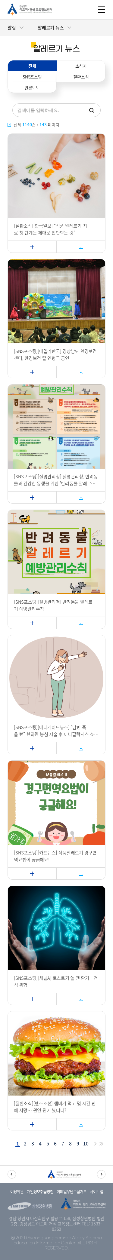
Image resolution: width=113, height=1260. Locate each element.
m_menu (102, 10)
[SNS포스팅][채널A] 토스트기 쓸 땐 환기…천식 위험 (56, 981)
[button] (12, 1174)
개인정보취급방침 (40, 1191)
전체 (32, 66)
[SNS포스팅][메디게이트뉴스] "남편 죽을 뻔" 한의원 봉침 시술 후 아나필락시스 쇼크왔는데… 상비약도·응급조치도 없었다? (56, 730)
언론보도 (32, 87)
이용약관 (17, 1191)
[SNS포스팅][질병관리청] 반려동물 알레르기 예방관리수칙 (53, 605)
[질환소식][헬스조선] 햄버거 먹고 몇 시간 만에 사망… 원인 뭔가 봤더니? (55, 1107)
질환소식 (81, 77)
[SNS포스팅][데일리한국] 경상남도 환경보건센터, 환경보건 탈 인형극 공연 (55, 354)
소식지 (81, 66)
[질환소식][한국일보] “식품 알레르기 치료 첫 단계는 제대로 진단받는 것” (50, 229)
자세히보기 (16, 243)
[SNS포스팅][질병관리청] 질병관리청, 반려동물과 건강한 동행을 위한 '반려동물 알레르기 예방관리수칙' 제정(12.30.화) (56, 480)
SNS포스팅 (32, 77)
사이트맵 (96, 1191)
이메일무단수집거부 (71, 1191)
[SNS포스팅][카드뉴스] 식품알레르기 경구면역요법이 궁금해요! (55, 856)
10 (86, 1143)
